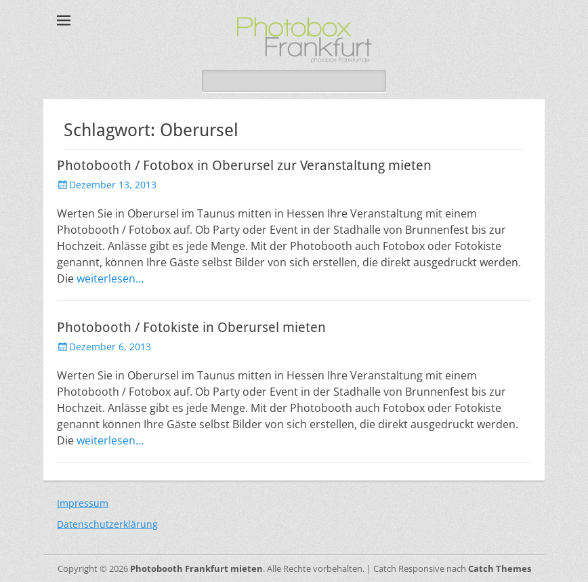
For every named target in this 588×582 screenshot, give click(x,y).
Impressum (82, 503)
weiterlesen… (110, 278)
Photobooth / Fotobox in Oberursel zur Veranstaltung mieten (244, 165)
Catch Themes (499, 568)
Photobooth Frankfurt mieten (196, 568)
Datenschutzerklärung (107, 524)
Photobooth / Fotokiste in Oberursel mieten (191, 327)
